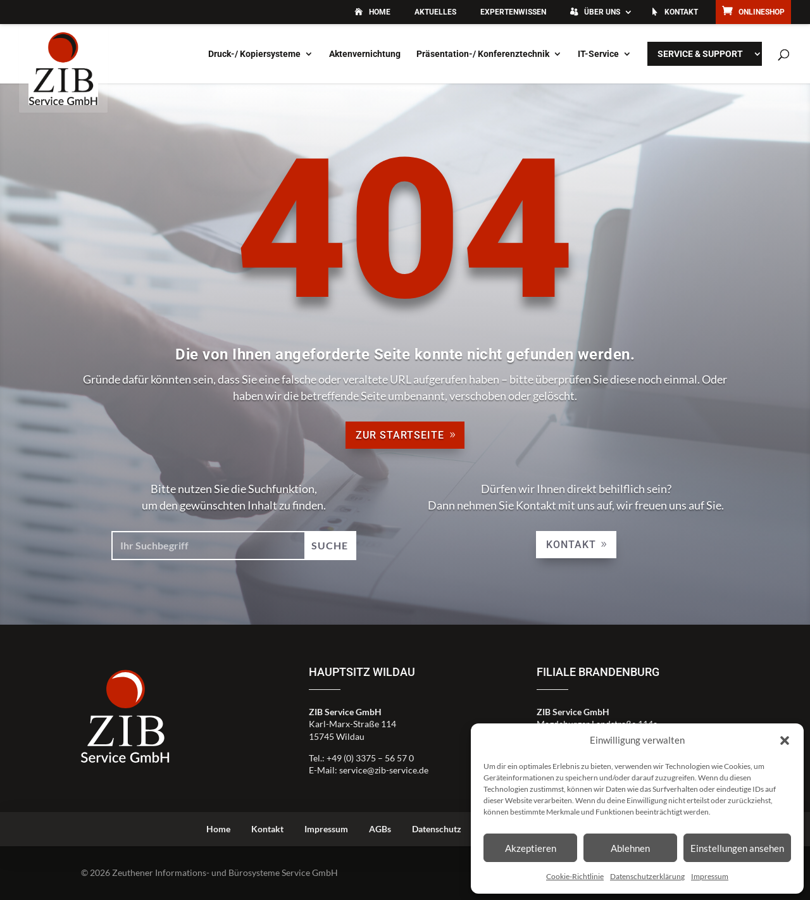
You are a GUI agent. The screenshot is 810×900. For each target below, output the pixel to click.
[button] (784, 740)
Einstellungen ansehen (737, 848)
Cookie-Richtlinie (575, 876)
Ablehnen (630, 848)
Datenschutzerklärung (647, 876)
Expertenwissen (513, 12)
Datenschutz (436, 828)
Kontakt (681, 12)
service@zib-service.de (383, 770)
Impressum (709, 876)
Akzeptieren (530, 848)
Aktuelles (435, 12)
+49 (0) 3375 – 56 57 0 (370, 758)
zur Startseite (400, 435)
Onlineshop (761, 12)
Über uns (602, 12)
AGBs (380, 828)
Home (379, 12)
